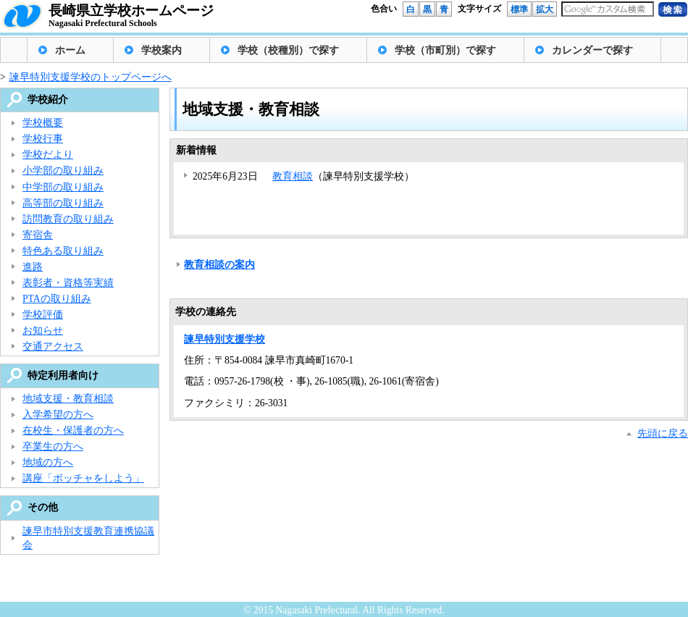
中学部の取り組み (63, 187)
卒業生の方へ (52, 446)
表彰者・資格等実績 (68, 282)
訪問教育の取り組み (68, 219)
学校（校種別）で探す (288, 50)
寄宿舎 (37, 235)
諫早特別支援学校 (224, 339)
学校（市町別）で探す (445, 50)
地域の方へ (47, 462)
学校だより (47, 154)
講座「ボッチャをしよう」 (83, 478)
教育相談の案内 (219, 264)
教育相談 (292, 176)
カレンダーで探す (592, 50)
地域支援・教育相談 (68, 398)
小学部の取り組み (63, 170)
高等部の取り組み (63, 203)
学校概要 (42, 122)
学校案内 (161, 50)
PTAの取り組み (56, 298)
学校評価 (42, 314)
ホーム (70, 50)
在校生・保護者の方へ (73, 430)
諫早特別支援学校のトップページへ (90, 77)
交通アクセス (52, 346)
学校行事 (42, 138)
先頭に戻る (662, 433)
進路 (32, 266)
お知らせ (42, 330)
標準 (519, 9)
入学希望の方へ (57, 414)
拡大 (544, 9)
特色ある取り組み (63, 250)
